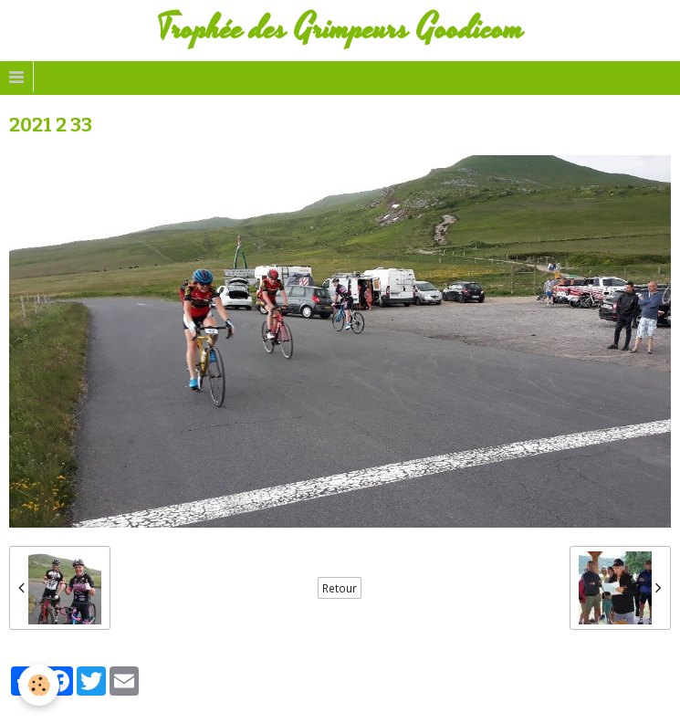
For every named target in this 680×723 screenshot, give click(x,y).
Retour (339, 588)
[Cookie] (38, 685)
